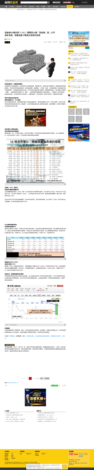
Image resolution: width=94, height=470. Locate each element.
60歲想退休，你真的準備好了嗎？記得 (47, 421)
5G (17, 382)
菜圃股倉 (12, 336)
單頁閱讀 (46, 378)
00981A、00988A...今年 (11, 417)
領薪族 (71, 113)
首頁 (8, 6)
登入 (87, 2)
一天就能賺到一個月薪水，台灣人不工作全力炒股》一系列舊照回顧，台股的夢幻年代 (78, 81)
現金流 (14, 382)
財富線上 (9, 39)
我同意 (64, 466)
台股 (9, 382)
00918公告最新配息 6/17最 (12, 412)
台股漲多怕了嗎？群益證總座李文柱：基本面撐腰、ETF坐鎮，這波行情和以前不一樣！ (78, 97)
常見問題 (37, 455)
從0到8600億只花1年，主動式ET (45, 417)
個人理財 (6, 458)
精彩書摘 (6, 459)
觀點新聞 (6, 453)
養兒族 (86, 113)
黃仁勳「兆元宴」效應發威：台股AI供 (15, 421)
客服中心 (43, 453)
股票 (12, 455)
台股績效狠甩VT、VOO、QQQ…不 (46, 415)
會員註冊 (84, 2)
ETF (12, 453)
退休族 (71, 121)
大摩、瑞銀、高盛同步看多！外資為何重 (15, 419)
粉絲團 (72, 2)
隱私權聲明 (43, 466)
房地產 (6, 456)
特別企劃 (13, 458)
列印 (65, 385)
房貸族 (79, 113)
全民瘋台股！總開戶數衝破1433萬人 (14, 415)
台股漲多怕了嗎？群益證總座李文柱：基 (47, 419)
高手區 (79, 121)
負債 (12, 382)
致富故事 (6, 455)
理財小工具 (29, 453)
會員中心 (37, 453)
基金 (12, 456)
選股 (21, 453)
